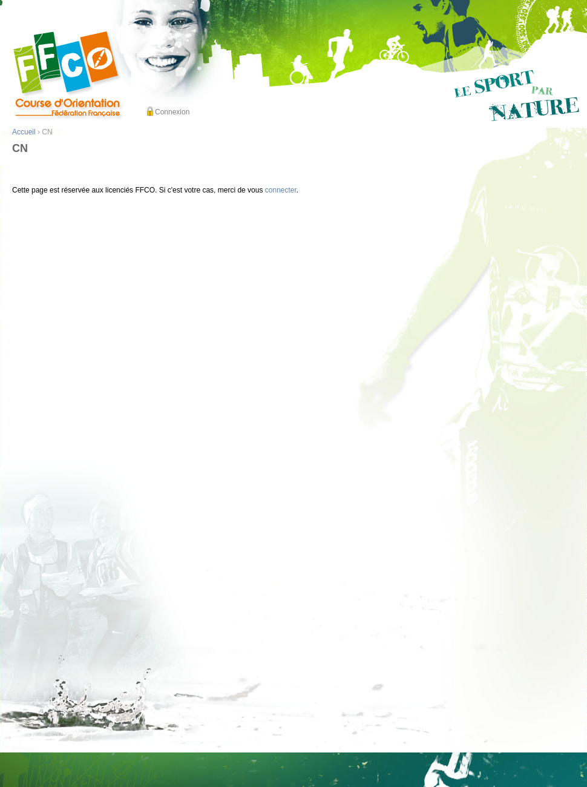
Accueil (24, 132)
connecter (281, 190)
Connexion (172, 112)
